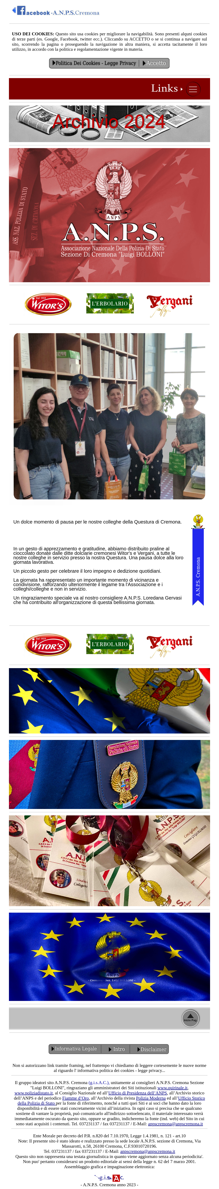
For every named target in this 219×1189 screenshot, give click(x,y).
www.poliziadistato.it (34, 1092)
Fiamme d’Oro (75, 1098)
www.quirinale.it (172, 1087)
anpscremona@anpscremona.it (175, 1123)
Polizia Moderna (151, 1098)
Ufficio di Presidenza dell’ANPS (137, 1092)
